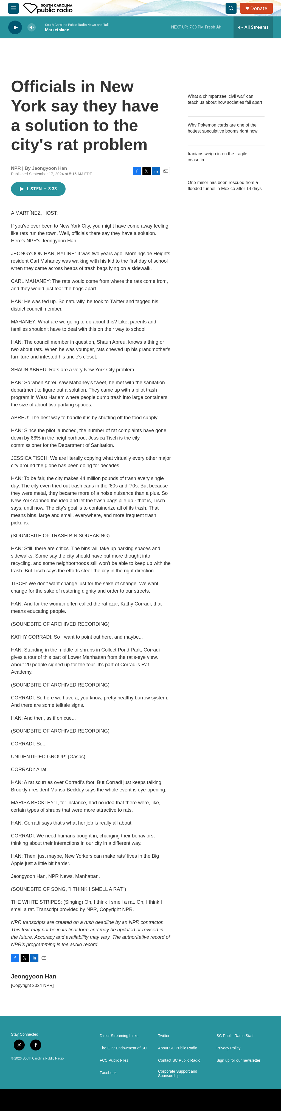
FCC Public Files (114, 1060)
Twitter (163, 1036)
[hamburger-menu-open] (13, 8)
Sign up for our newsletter (238, 1060)
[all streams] (253, 27)
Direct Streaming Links (119, 1036)
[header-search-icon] (231, 8)
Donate (258, 8)
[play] (15, 27)
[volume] (31, 27)
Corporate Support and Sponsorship (177, 1073)
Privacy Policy (228, 1048)
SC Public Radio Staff (235, 1036)
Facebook (108, 1073)
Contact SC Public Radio (179, 1060)
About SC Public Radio (177, 1048)
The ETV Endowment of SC (123, 1048)
